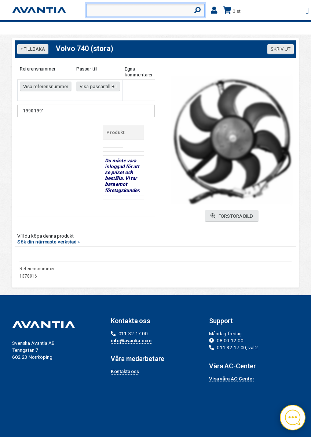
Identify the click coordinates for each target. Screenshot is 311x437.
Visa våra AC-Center (231, 379)
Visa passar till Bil (98, 86)
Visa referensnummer (45, 86)
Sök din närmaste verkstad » (48, 242)
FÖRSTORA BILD (232, 216)
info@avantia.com (131, 340)
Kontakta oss (125, 371)
